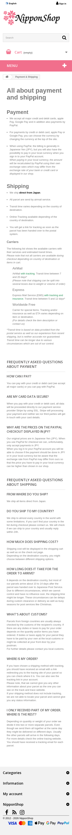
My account (12, 793)
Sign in (61, 3)
